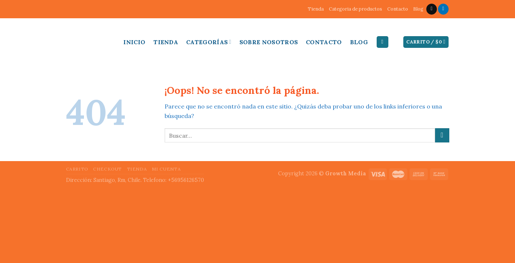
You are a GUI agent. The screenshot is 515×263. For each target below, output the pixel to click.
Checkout (107, 169)
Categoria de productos (355, 9)
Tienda (316, 9)
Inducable (86, 40)
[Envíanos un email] (431, 9)
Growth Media (345, 173)
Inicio (134, 42)
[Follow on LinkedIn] (443, 9)
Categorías (208, 42)
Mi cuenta (166, 169)
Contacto (397, 9)
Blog (418, 9)
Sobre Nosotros (268, 42)
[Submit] (442, 135)
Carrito (77, 169)
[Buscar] (382, 42)
